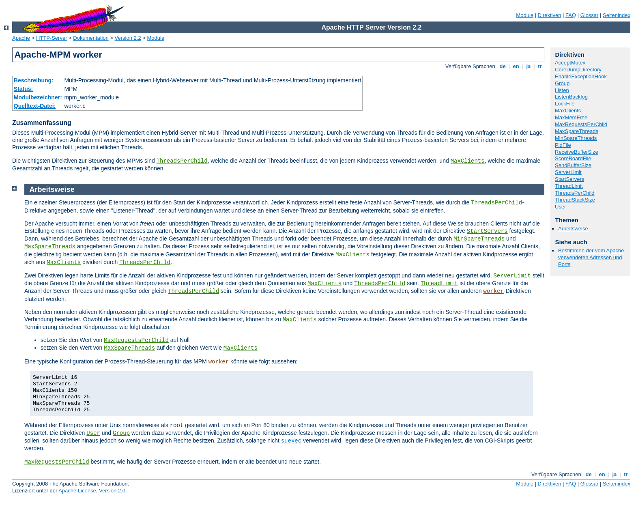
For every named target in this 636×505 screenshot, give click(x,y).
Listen (562, 90)
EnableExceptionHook (581, 76)
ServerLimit (568, 172)
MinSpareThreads (576, 138)
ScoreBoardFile (573, 158)
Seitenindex (616, 15)
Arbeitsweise (573, 229)
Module (524, 15)
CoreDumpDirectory (578, 70)
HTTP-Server (51, 38)
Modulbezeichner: (38, 97)
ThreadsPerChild (182, 161)
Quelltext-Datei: (35, 106)
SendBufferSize (573, 165)
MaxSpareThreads (576, 131)
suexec (291, 441)
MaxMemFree (571, 117)
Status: (23, 89)
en (515, 66)
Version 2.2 (128, 38)
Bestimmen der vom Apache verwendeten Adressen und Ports (591, 257)
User (560, 207)
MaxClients (468, 161)
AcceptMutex (570, 63)
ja (528, 66)
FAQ (570, 15)
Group (562, 83)
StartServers (569, 179)
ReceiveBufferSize (576, 152)
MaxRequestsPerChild (581, 124)
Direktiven (549, 15)
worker (493, 291)
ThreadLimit (569, 186)
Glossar (589, 15)
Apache (21, 38)
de (502, 66)
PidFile (563, 145)
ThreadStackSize (575, 200)
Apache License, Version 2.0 (91, 491)
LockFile (564, 104)
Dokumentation (90, 38)
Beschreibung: (34, 80)
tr (540, 66)
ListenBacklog (571, 97)
